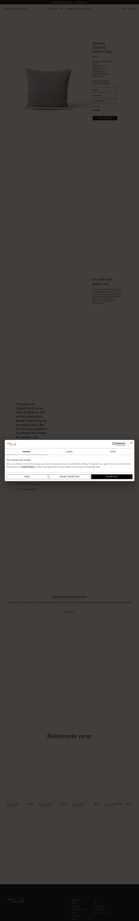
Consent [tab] (26, 451)
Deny (27, 477)
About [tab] (112, 451)
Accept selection (69, 477)
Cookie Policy (28, 467)
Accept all (112, 477)
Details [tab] (69, 451)
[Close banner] (132, 444)
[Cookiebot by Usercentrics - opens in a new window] (112, 444)
